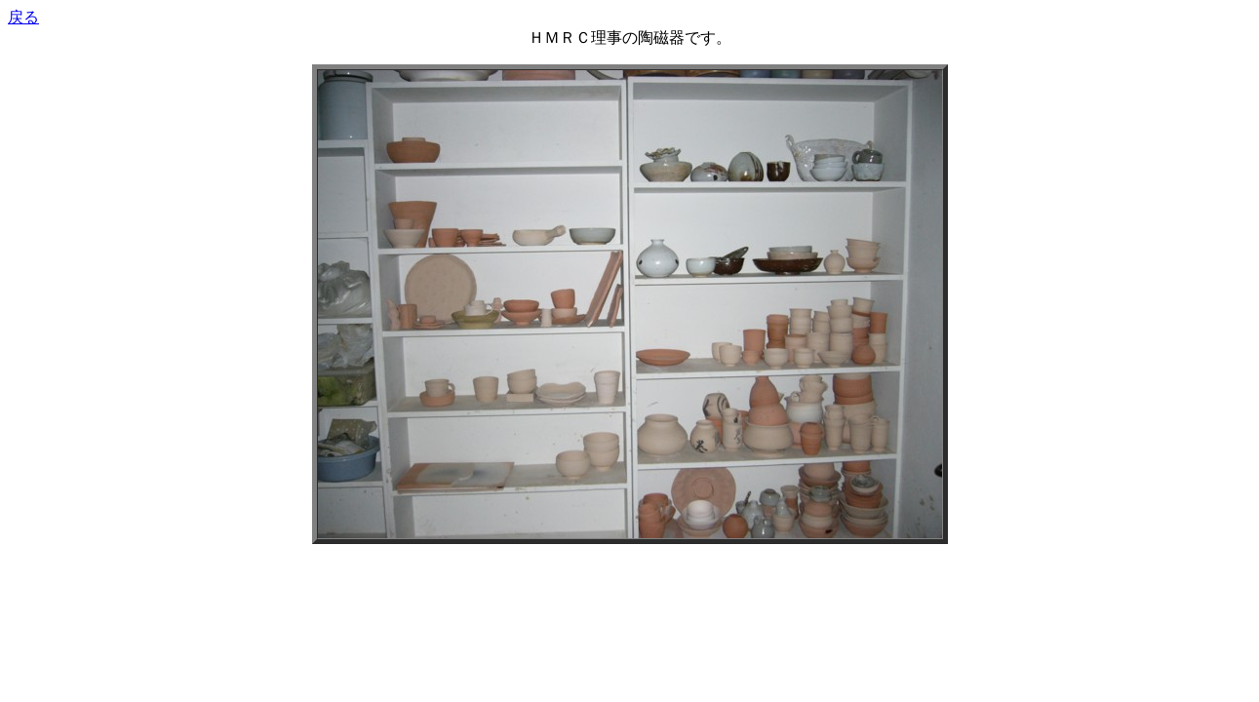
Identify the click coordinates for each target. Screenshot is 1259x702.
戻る (23, 17)
